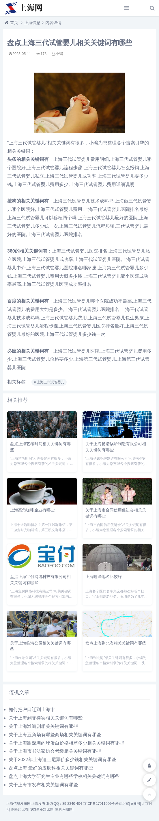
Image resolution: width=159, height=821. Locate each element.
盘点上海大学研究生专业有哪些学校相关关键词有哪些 (64, 776)
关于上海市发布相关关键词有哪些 (43, 784)
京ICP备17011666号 (99, 804)
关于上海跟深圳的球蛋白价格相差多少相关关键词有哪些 (66, 743)
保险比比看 (19, 809)
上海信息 (32, 22)
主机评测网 (63, 809)
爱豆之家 (122, 804)
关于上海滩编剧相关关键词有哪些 (43, 726)
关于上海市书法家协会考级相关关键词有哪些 (55, 751)
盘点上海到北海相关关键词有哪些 (115, 643)
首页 (14, 22)
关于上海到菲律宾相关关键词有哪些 (46, 717)
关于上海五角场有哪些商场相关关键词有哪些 (55, 734)
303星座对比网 (41, 809)
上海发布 (38, 804)
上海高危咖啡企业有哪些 (32, 510)
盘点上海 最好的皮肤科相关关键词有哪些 (51, 767)
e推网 (135, 804)
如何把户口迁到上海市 (32, 709)
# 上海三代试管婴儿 (49, 382)
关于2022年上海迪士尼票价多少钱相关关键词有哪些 (62, 759)
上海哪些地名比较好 (103, 576)
